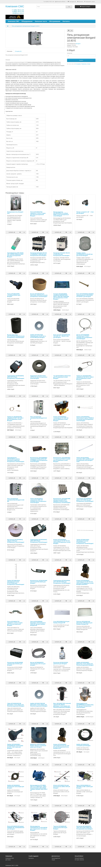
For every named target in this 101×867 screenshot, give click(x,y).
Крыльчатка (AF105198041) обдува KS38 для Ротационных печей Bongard (15, 541)
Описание (9, 51)
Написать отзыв (86, 64)
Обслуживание (54, 21)
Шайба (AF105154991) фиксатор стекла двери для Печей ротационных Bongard (85, 664)
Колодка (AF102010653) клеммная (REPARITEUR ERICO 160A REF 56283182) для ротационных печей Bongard (61, 296)
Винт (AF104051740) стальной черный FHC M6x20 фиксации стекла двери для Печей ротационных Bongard (62, 705)
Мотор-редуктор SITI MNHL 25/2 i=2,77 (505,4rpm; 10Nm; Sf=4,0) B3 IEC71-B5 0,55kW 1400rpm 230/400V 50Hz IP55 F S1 (39, 788)
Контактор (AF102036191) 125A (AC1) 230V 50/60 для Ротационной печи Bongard (84, 828)
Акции (53, 859)
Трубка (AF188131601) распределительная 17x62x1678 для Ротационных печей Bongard (84, 541)
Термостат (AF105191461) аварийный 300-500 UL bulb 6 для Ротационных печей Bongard (85, 377)
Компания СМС (15, 6)
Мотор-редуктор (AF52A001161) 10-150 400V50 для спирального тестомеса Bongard (38, 828)
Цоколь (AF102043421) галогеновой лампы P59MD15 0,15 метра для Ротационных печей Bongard (85, 418)
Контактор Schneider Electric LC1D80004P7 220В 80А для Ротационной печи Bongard (38, 254)
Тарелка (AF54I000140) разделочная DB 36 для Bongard (60, 828)
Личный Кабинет (79, 858)
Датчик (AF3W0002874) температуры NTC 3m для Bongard (37, 664)
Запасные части (41, 21)
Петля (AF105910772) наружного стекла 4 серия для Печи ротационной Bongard (14, 623)
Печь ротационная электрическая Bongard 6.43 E (38, 418)
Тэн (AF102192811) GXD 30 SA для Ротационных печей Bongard (62, 377)
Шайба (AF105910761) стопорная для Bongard (83, 745)
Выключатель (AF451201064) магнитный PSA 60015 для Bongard (38, 582)
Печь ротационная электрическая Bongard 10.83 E (25, 26)
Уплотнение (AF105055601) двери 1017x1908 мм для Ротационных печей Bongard (84, 500)
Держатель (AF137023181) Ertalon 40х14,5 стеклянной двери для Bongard (38, 746)
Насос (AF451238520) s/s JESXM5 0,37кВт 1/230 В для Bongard (84, 787)
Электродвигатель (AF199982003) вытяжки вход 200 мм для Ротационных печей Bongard (84, 705)
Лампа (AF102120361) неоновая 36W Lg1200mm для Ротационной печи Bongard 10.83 (85, 459)
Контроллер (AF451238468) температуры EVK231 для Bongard (15, 664)
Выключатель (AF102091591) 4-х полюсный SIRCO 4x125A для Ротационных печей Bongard (61, 459)
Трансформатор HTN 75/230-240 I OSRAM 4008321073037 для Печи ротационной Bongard (15, 255)
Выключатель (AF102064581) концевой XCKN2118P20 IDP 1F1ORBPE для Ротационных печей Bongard (38, 459)
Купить (81, 60)
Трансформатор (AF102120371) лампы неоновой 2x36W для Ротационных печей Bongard (15, 459)
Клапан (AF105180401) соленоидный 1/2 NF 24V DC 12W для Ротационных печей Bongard (61, 541)
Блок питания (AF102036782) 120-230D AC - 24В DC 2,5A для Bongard (61, 336)
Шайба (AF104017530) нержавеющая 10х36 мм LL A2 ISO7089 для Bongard (38, 336)
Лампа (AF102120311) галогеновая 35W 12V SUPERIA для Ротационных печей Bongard (38, 500)
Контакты (66, 21)
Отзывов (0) (18, 51)
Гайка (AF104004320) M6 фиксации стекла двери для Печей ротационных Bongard (15, 705)
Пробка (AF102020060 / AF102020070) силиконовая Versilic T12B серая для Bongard (15, 746)
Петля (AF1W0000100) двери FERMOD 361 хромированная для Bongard (15, 828)
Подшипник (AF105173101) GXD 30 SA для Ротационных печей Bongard (38, 377)
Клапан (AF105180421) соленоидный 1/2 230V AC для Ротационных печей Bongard (60, 418)
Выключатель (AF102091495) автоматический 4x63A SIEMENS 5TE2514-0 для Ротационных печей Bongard (61, 500)
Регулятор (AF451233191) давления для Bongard (60, 663)
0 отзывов (77, 64)
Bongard (78, 43)
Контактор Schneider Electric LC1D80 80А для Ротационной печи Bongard (61, 254)
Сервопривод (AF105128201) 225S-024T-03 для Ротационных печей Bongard (15, 377)
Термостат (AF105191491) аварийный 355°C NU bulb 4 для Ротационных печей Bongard (15, 418)
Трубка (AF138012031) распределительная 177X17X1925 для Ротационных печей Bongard (15, 582)
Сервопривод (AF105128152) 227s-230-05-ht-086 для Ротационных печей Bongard (61, 582)
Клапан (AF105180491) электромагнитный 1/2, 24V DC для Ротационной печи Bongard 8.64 (61, 746)
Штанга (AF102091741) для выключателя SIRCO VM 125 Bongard (61, 787)
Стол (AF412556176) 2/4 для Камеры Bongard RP (61, 622)
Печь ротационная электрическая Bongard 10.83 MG (15, 500)
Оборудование (27, 21)
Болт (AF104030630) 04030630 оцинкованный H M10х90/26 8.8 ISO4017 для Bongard (85, 295)
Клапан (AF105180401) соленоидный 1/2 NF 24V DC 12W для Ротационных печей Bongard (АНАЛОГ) (84, 582)
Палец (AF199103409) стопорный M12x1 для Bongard (13, 295)
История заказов (79, 859)
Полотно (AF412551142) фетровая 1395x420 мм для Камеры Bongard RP (84, 623)
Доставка (8, 859)
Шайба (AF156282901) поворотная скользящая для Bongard (15, 787)
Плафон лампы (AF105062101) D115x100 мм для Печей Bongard (84, 254)
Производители (56, 858)
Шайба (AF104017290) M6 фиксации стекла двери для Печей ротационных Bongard (38, 705)
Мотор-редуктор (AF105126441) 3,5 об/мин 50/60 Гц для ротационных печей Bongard (61, 214)
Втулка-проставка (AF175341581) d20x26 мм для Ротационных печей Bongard (15, 336)
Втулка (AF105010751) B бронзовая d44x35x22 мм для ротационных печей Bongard (38, 295)
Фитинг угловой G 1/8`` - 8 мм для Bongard (85, 212)
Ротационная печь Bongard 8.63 (15, 212)
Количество (69, 53)
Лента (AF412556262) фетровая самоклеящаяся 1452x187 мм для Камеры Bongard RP (38, 623)
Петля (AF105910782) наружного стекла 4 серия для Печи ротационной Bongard (38, 214)
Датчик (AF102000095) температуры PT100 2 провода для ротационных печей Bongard (84, 336)
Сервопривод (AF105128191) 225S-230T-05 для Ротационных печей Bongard (38, 541)
